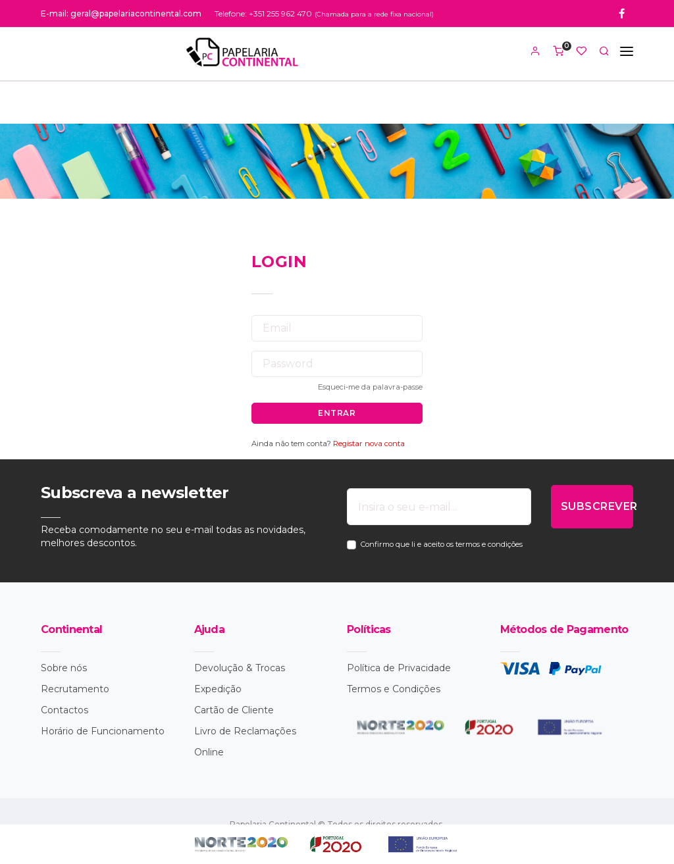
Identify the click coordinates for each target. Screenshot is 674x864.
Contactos (64, 710)
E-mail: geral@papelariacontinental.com (121, 13)
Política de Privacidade (399, 668)
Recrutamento (75, 689)
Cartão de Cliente (234, 710)
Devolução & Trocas (239, 668)
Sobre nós (64, 668)
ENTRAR (336, 413)
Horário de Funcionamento (103, 731)
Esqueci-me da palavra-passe (370, 387)
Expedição (218, 689)
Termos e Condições (393, 689)
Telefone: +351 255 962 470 (263, 13)
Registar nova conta (369, 443)
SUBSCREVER (597, 506)
